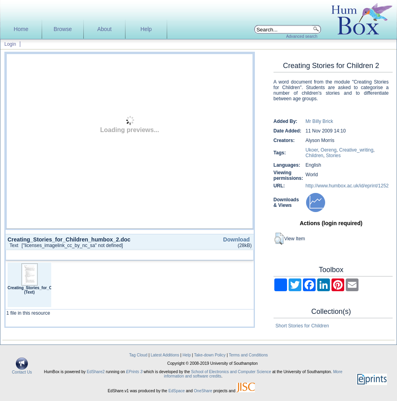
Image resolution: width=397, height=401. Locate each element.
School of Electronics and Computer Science (231, 372)
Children (315, 155)
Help (146, 29)
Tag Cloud (138, 355)
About (104, 29)
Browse (63, 29)
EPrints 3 (134, 372)
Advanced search (302, 36)
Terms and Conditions (248, 355)
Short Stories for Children (302, 326)
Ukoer (312, 150)
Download (236, 239)
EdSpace (176, 391)
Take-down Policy (209, 355)
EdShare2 (95, 372)
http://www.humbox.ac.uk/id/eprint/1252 (347, 186)
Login (10, 44)
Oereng (329, 150)
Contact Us (22, 370)
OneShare (203, 391)
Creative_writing (356, 150)
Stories (333, 155)
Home (21, 29)
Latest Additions (164, 355)
